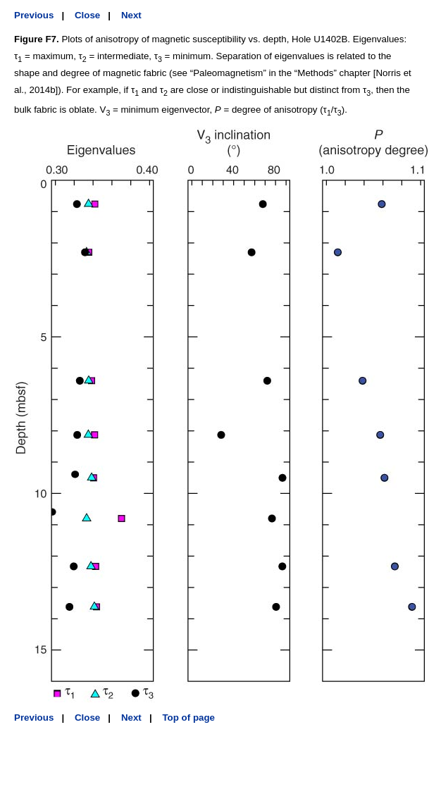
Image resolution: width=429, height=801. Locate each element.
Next (131, 15)
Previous (34, 15)
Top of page (188, 717)
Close (87, 15)
